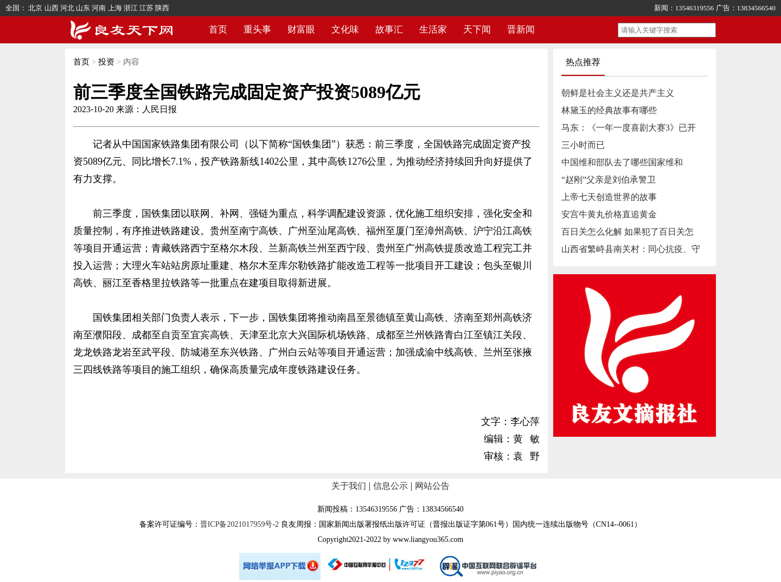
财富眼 (301, 29)
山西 (51, 8)
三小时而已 (583, 145)
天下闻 (477, 29)
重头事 (257, 29)
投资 (106, 61)
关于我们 (348, 485)
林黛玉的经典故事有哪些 (609, 110)
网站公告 (432, 485)
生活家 (433, 29)
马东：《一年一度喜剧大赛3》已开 (628, 127)
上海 (115, 8)
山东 (83, 8)
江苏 (146, 8)
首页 (218, 29)
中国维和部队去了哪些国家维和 (622, 162)
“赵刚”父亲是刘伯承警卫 (608, 179)
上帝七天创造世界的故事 (609, 197)
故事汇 (389, 29)
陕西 (162, 8)
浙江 (131, 8)
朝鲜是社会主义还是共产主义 (617, 93)
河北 (67, 8)
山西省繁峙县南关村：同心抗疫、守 (630, 249)
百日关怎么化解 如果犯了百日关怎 (627, 231)
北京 (35, 8)
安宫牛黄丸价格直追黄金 (609, 214)
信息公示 (390, 485)
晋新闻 (521, 29)
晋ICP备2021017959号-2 (239, 524)
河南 (99, 8)
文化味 (345, 29)
